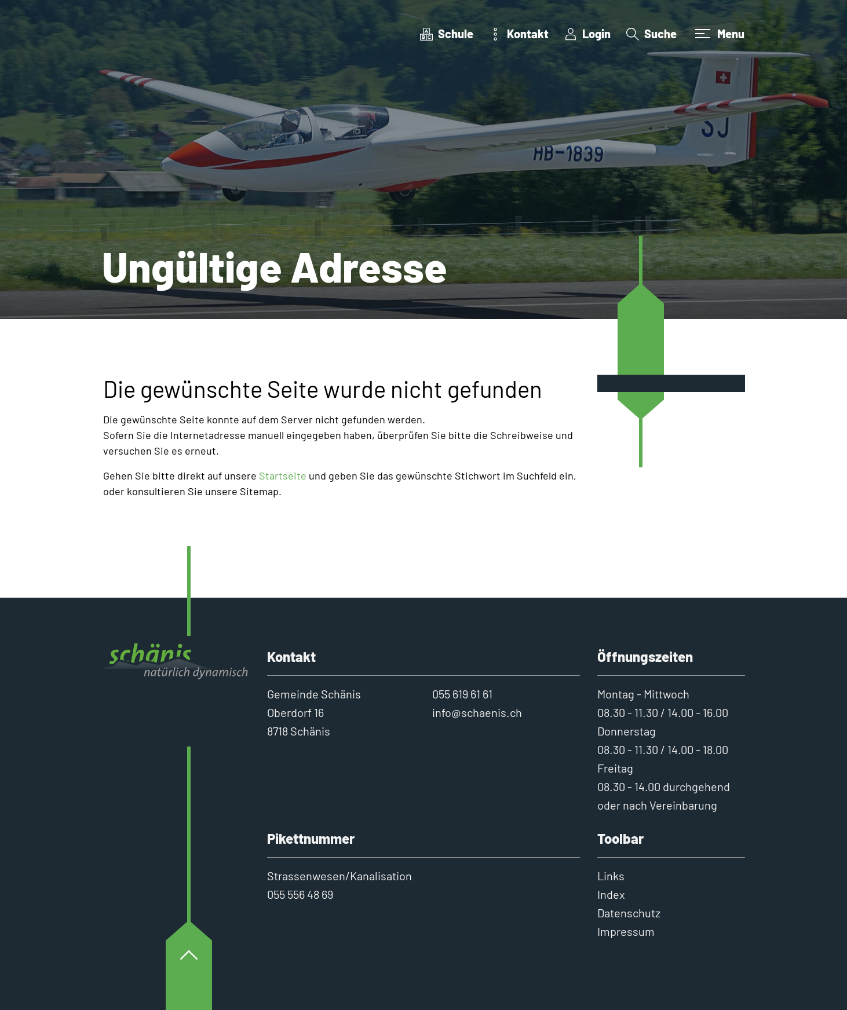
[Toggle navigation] (718, 33)
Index (611, 894)
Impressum (626, 931)
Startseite (282, 475)
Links (611, 876)
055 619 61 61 (462, 694)
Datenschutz (628, 913)
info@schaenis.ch (477, 712)
